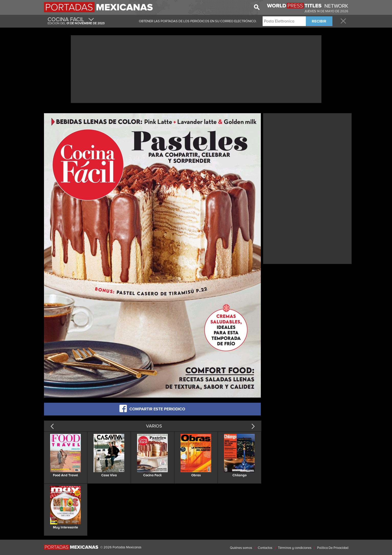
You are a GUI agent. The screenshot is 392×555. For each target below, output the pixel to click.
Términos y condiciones (294, 548)
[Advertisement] (196, 68)
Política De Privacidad (332, 548)
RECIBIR (319, 21)
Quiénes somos (241, 548)
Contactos (265, 548)
